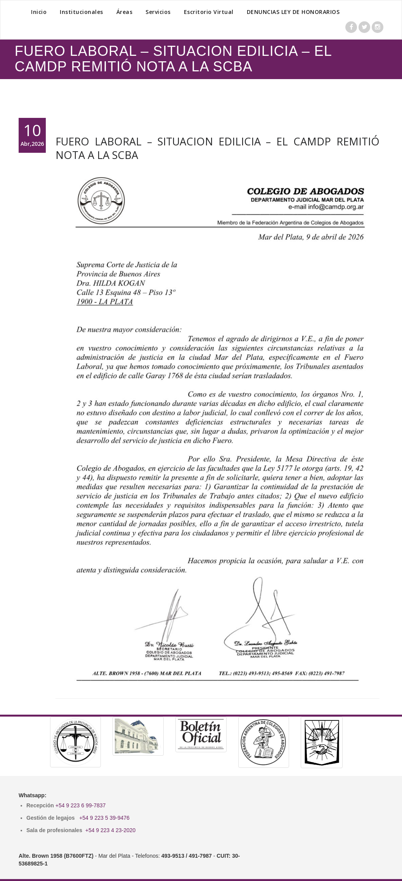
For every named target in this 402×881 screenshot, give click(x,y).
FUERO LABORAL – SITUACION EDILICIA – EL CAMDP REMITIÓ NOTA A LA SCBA (217, 148)
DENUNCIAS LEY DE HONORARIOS (293, 12)
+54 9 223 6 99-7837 (80, 805)
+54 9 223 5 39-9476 (104, 818)
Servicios (158, 12)
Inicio (39, 12)
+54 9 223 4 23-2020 (110, 830)
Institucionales (81, 12)
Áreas (124, 12)
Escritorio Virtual (209, 12)
